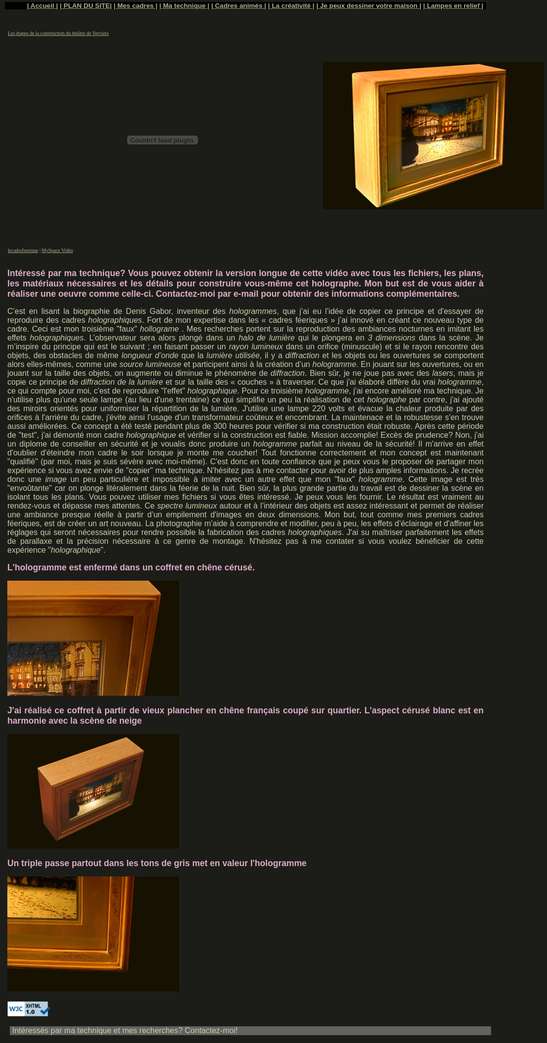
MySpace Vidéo (57, 250)
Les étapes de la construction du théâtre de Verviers (58, 33)
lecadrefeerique (23, 250)
